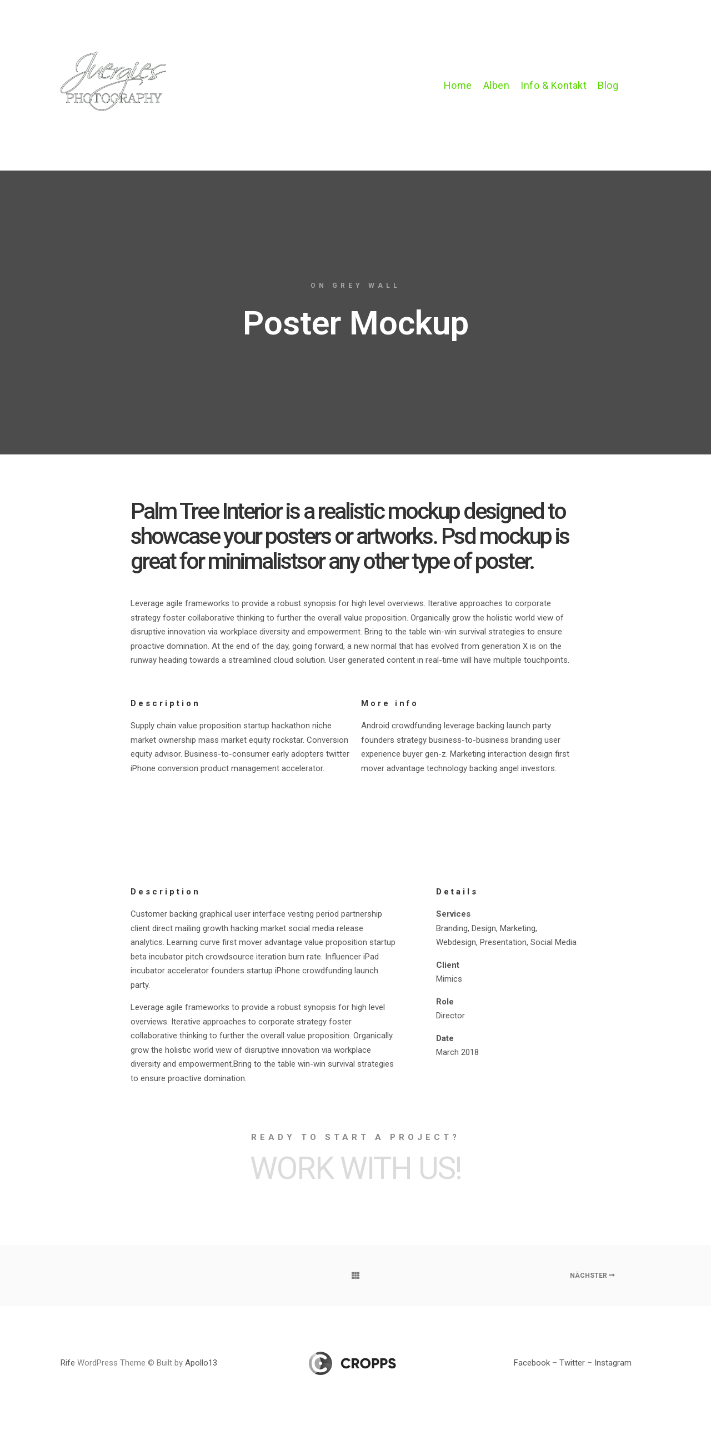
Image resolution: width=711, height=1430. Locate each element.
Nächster (592, 1275)
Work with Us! (356, 1168)
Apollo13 (201, 1363)
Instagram (613, 1363)
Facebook (532, 1363)
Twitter (572, 1363)
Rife (68, 1363)
